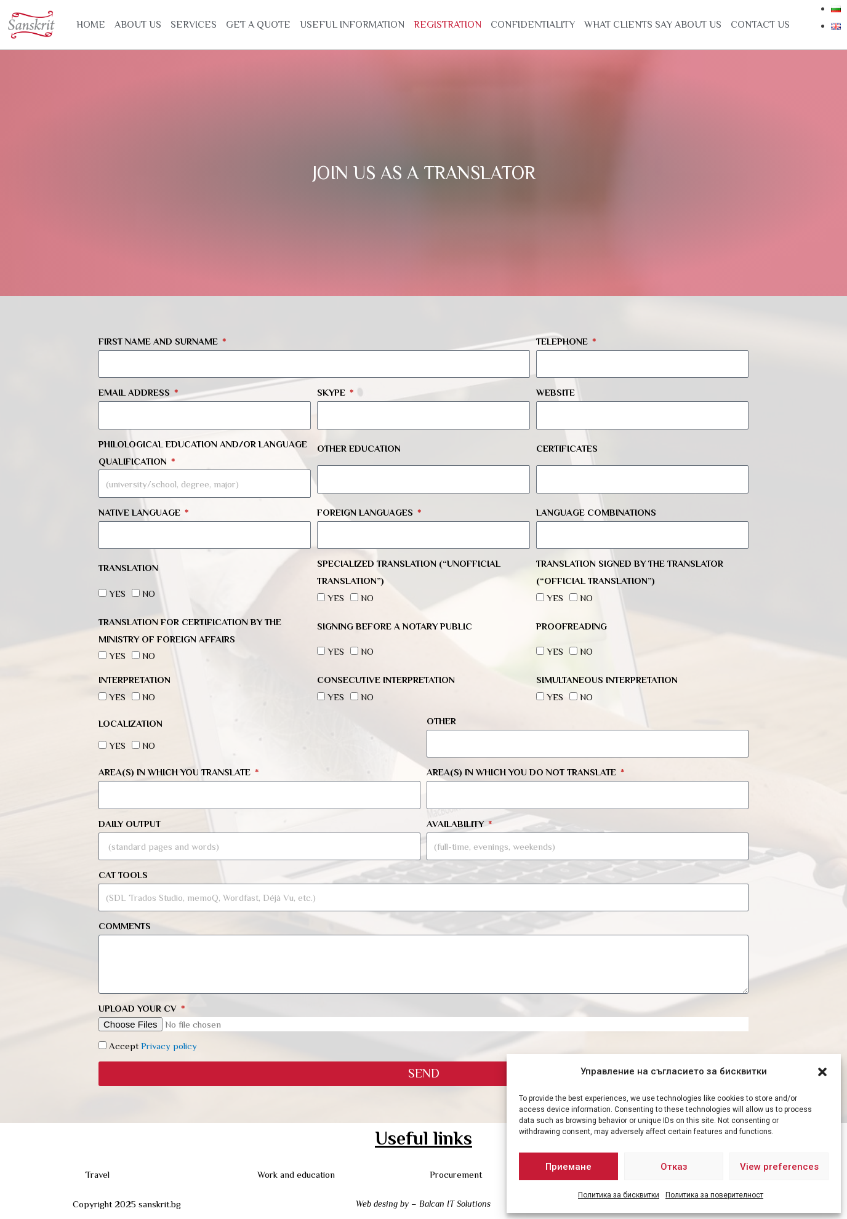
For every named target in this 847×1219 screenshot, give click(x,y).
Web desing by (382, 1204)
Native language (140, 512)
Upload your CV (138, 1008)
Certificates (567, 448)
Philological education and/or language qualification (202, 452)
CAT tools (123, 874)
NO (148, 593)
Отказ (674, 1166)
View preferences (779, 1166)
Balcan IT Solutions (455, 1204)
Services (194, 24)
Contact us (760, 24)
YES (117, 593)
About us (137, 24)
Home (90, 24)
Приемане (568, 1166)
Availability (456, 823)
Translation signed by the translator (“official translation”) (629, 572)
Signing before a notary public (394, 626)
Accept (153, 1046)
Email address (135, 392)
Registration (447, 24)
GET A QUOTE (258, 24)
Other (441, 721)
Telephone (563, 341)
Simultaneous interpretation (607, 679)
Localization (130, 723)
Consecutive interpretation (386, 679)
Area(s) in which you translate (175, 772)
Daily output (129, 823)
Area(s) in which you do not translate (523, 772)
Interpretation (134, 679)
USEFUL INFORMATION (352, 24)
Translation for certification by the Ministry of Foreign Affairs (189, 630)
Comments (124, 926)
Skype (332, 392)
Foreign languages (366, 512)
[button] (822, 1072)
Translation (128, 567)
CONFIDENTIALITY (533, 24)
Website (555, 392)
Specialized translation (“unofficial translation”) (408, 572)
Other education (359, 448)
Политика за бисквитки (618, 1195)
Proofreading (571, 626)
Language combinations (596, 512)
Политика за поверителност (714, 1195)
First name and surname (159, 341)
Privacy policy (169, 1046)
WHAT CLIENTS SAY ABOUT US (652, 24)
